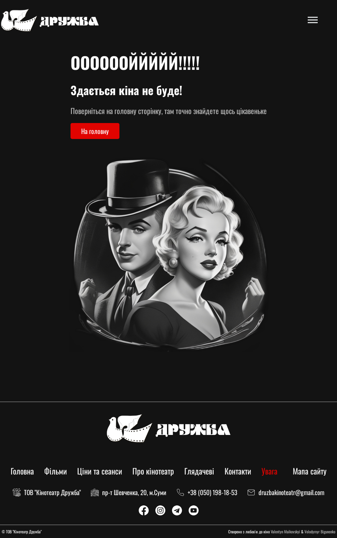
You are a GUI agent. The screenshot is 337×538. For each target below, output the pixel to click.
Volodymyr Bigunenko (319, 531)
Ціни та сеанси (99, 471)
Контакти (238, 471)
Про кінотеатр (153, 471)
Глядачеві (199, 471)
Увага (269, 471)
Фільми (55, 471)
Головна (22, 471)
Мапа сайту (309, 471)
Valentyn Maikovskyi (285, 531)
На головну (95, 131)
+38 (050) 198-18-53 (212, 492)
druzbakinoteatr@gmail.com (291, 492)
